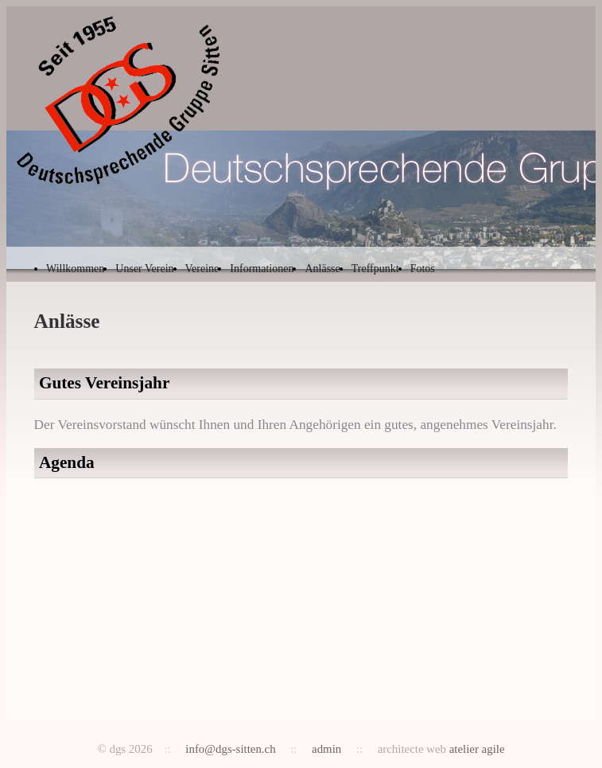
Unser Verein (144, 269)
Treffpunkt (375, 269)
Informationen (261, 269)
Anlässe (322, 269)
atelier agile (477, 749)
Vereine (202, 269)
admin (326, 749)
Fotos (422, 269)
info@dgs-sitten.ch (230, 749)
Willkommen (75, 269)
